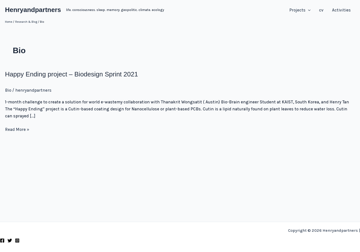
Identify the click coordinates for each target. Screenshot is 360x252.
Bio (8, 90)
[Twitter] (10, 240)
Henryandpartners (33, 9)
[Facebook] (2, 240)
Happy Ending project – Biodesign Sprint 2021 (71, 74)
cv (321, 9)
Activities (341, 9)
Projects (299, 10)
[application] (308, 10)
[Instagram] (17, 240)
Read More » (17, 129)
